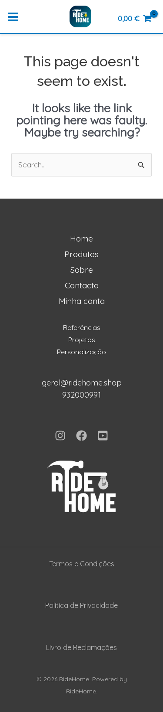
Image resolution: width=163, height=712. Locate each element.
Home (81, 238)
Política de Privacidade (81, 605)
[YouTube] (102, 435)
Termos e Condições (81, 563)
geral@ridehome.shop (82, 383)
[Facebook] (81, 435)
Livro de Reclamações (81, 647)
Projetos (81, 339)
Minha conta (82, 301)
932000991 (81, 395)
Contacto (82, 285)
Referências (81, 327)
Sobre (81, 270)
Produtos (81, 254)
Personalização (81, 351)
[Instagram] (60, 435)
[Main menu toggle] (13, 17)
